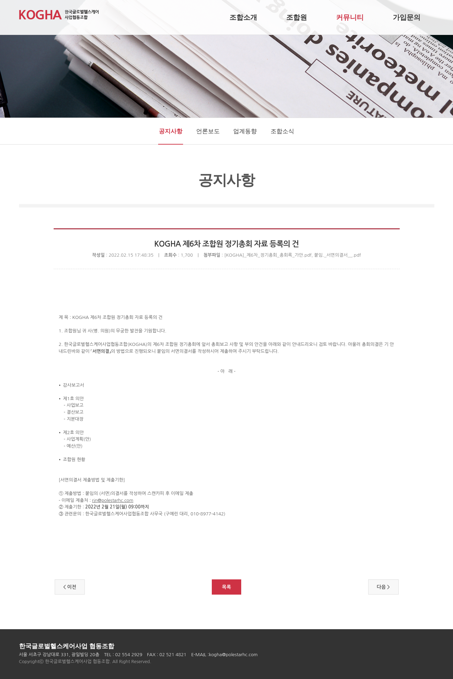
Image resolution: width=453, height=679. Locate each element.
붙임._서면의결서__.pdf (337, 255)
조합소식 (282, 131)
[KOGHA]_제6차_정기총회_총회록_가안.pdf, (269, 255)
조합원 (296, 17)
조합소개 (243, 17)
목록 (226, 587)
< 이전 (69, 587)
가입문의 (406, 17)
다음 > (383, 587)
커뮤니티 (350, 17)
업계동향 (245, 131)
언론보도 (208, 131)
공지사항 (170, 131)
